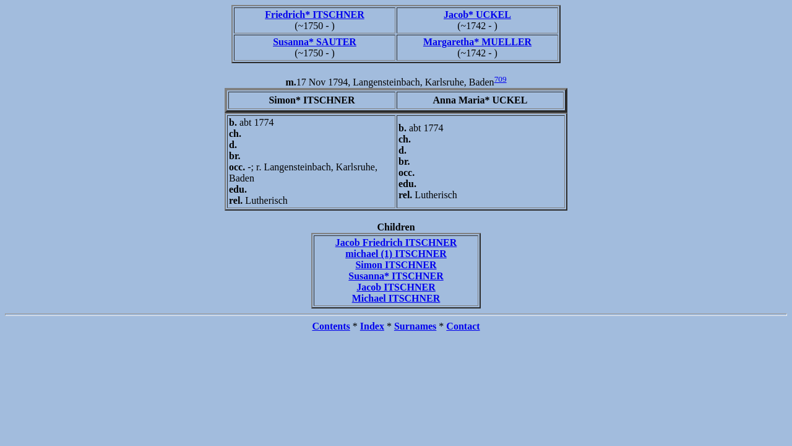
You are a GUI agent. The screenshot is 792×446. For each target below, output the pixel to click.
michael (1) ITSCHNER (396, 253)
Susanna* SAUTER (314, 42)
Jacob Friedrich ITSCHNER (396, 242)
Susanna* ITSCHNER (395, 276)
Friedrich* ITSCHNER (314, 14)
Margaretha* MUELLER (477, 42)
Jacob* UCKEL (477, 14)
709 (500, 79)
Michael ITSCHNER (396, 298)
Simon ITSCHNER (395, 265)
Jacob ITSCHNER (396, 287)
